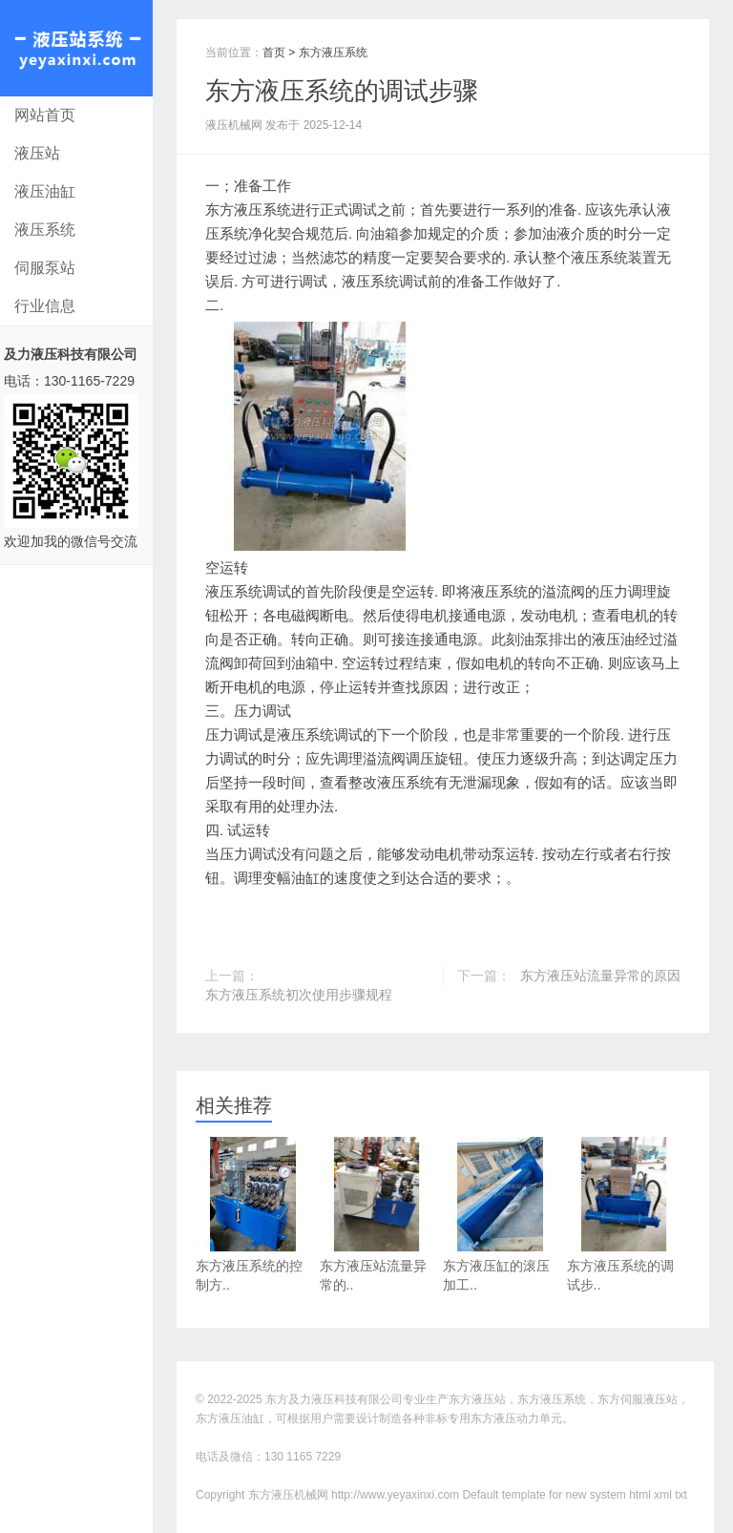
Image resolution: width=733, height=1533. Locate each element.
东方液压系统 (333, 52)
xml (663, 1495)
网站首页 (44, 115)
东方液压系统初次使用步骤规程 (298, 994)
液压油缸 (44, 191)
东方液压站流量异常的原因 (600, 975)
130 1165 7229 (302, 1456)
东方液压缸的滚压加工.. (500, 1214)
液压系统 (44, 229)
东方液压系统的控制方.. (253, 1214)
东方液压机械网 (76, 48)
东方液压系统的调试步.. (624, 1214)
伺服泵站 (44, 268)
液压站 (37, 153)
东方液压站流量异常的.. (377, 1214)
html (640, 1495)
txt (681, 1495)
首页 (273, 52)
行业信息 (44, 306)
